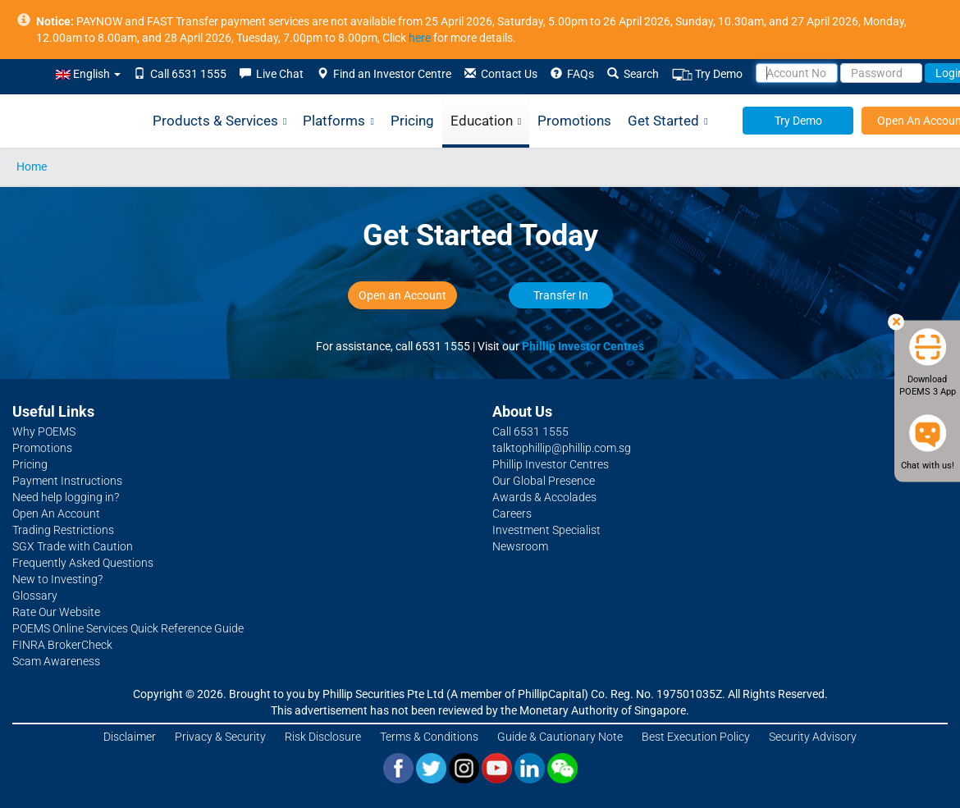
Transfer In (561, 295)
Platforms (338, 121)
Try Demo (707, 74)
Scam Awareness (56, 661)
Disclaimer (129, 736)
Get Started (667, 121)
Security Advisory (813, 736)
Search (633, 73)
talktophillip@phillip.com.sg (561, 447)
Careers (512, 513)
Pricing (412, 120)
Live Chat (272, 73)
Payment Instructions (67, 480)
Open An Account (56, 513)
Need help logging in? (65, 497)
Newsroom (520, 546)
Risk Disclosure (323, 736)
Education (485, 121)
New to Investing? (57, 579)
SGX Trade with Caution (72, 546)
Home (31, 166)
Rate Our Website (56, 612)
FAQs (572, 73)
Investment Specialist (546, 529)
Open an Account (402, 295)
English (88, 73)
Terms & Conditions (429, 736)
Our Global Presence (543, 480)
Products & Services (219, 121)
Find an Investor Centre (384, 73)
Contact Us (500, 73)
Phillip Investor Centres (583, 346)
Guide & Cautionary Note (560, 736)
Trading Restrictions (63, 529)
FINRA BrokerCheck (62, 644)
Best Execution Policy (696, 736)
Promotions (574, 120)
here (420, 37)
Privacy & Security (220, 736)
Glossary (34, 595)
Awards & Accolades (544, 497)
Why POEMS (43, 431)
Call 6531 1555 (180, 73)
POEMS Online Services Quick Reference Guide (128, 628)
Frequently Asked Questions (82, 562)
